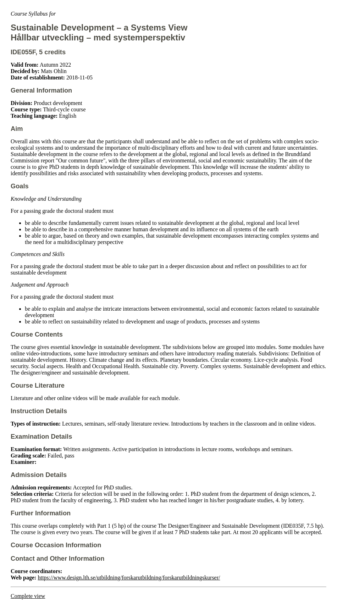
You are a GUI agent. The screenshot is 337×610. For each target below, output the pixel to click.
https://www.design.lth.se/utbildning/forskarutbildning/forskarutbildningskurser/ (129, 578)
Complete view (28, 596)
